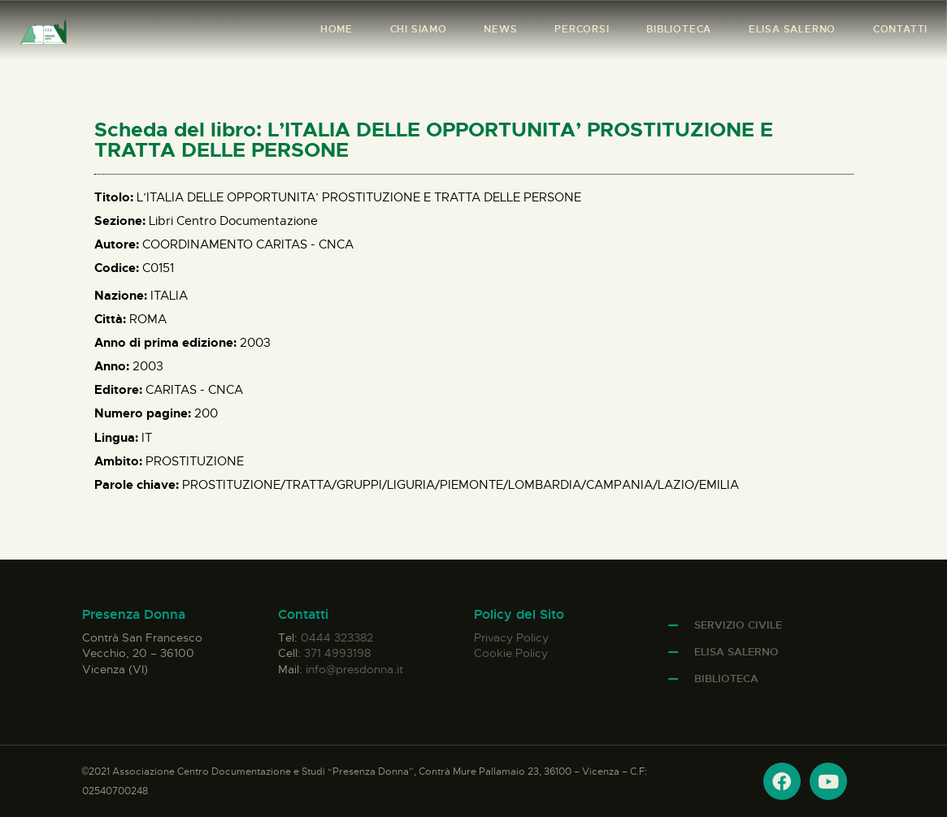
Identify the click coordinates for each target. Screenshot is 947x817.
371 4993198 (337, 653)
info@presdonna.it (354, 669)
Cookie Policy (511, 653)
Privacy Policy (511, 637)
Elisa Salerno (736, 652)
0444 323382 (337, 637)
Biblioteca (726, 678)
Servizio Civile (738, 625)
